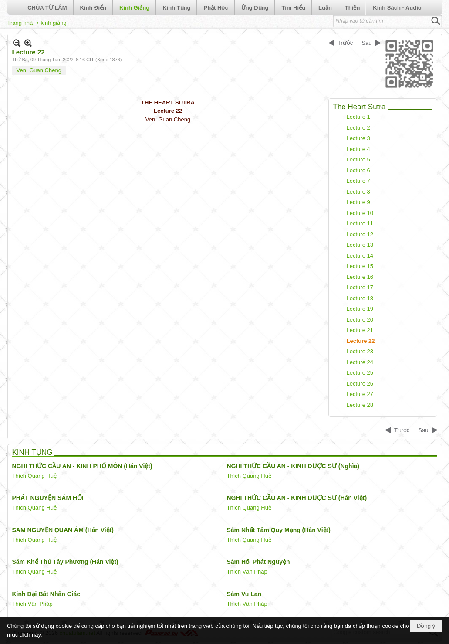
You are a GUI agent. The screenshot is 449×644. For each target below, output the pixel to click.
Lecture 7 (358, 181)
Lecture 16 (360, 277)
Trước (345, 43)
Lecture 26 (360, 383)
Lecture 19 (360, 308)
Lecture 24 (360, 362)
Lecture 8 (358, 191)
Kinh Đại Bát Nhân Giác (46, 593)
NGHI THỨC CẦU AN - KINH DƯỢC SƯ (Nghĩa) (293, 466)
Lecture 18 (360, 298)
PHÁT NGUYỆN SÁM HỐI (48, 497)
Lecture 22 (361, 341)
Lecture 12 (360, 234)
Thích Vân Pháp (247, 571)
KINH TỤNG (32, 452)
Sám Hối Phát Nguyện (258, 561)
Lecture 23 (360, 351)
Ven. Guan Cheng (39, 70)
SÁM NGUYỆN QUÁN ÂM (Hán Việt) (63, 530)
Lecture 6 (358, 170)
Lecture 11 (360, 223)
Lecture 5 (358, 159)
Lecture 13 (360, 245)
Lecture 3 (358, 138)
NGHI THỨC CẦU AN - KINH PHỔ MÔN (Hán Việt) (82, 466)
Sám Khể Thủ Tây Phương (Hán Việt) (65, 561)
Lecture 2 (358, 127)
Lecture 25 (360, 372)
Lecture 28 (360, 405)
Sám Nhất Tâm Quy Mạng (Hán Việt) (279, 530)
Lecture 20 (360, 319)
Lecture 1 (358, 117)
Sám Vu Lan (244, 593)
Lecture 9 (358, 202)
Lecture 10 (360, 213)
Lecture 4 (358, 149)
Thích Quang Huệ (34, 476)
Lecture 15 (360, 266)
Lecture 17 (360, 287)
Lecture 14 (360, 255)
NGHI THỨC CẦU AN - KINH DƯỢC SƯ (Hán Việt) (297, 497)
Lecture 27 (360, 394)
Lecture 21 (360, 330)
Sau (366, 43)
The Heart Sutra (359, 107)
